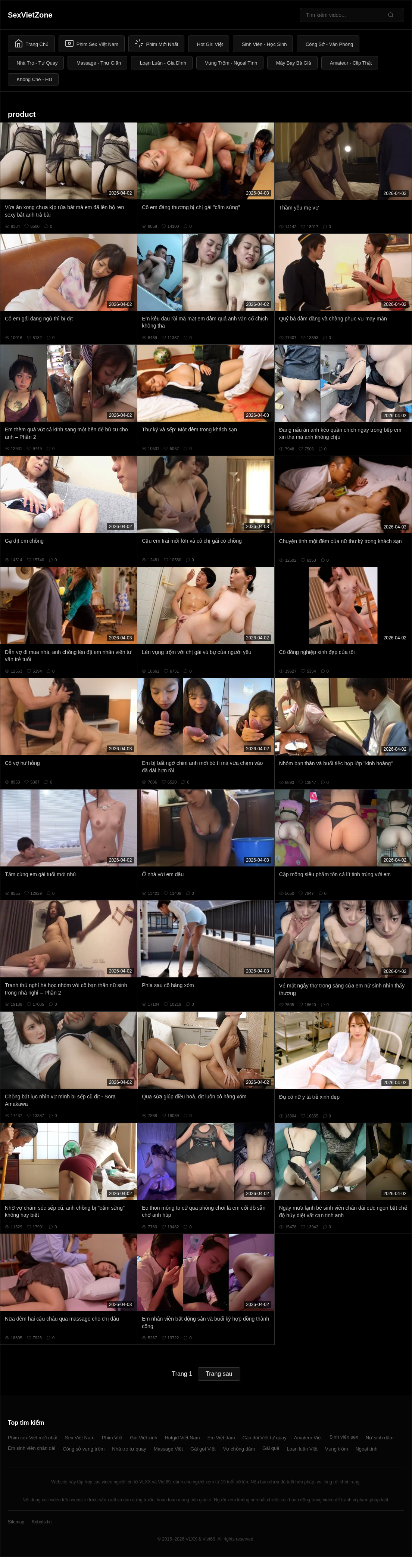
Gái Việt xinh (143, 1437)
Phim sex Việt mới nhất (32, 1437)
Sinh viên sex (343, 1437)
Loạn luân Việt (302, 1449)
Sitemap (16, 1522)
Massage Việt (168, 1449)
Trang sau (219, 1374)
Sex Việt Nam (79, 1437)
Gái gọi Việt (203, 1449)
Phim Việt (112, 1437)
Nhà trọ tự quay (129, 1449)
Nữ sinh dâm (380, 1437)
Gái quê (271, 1448)
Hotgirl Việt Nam (182, 1437)
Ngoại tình (366, 1449)
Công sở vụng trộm (83, 1449)
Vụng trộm (336, 1449)
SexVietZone (30, 15)
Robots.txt (41, 1522)
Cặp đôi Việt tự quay (265, 1437)
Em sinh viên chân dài (31, 1448)
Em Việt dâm (221, 1437)
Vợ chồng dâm (239, 1449)
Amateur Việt (308, 1437)
